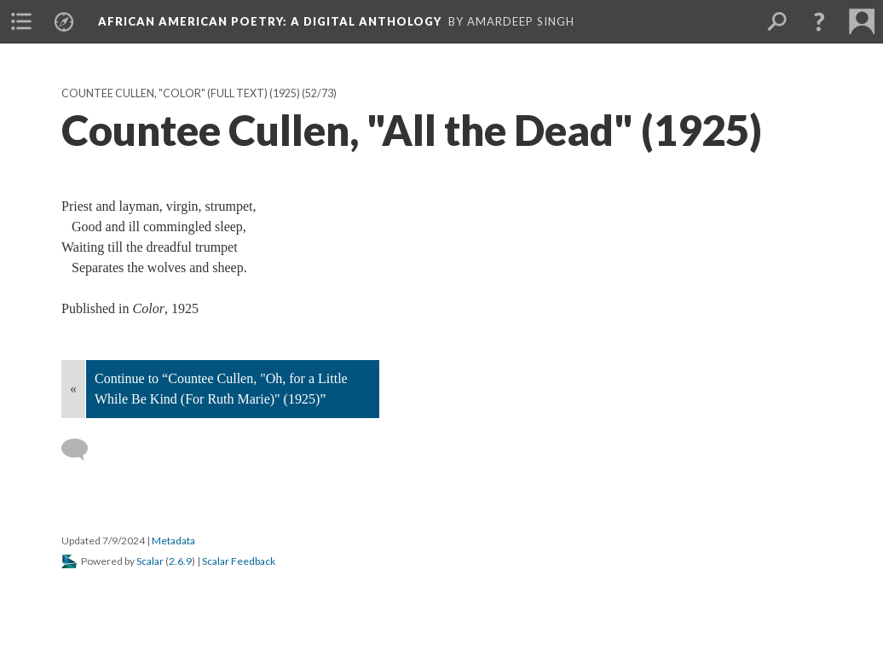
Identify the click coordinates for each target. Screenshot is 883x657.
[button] (819, 21)
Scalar (150, 561)
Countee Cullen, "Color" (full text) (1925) (180, 93)
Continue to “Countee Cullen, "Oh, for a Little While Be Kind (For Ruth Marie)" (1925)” (221, 388)
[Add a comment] (82, 450)
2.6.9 (180, 561)
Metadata (173, 540)
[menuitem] (21, 21)
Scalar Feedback (238, 561)
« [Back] (73, 388)
